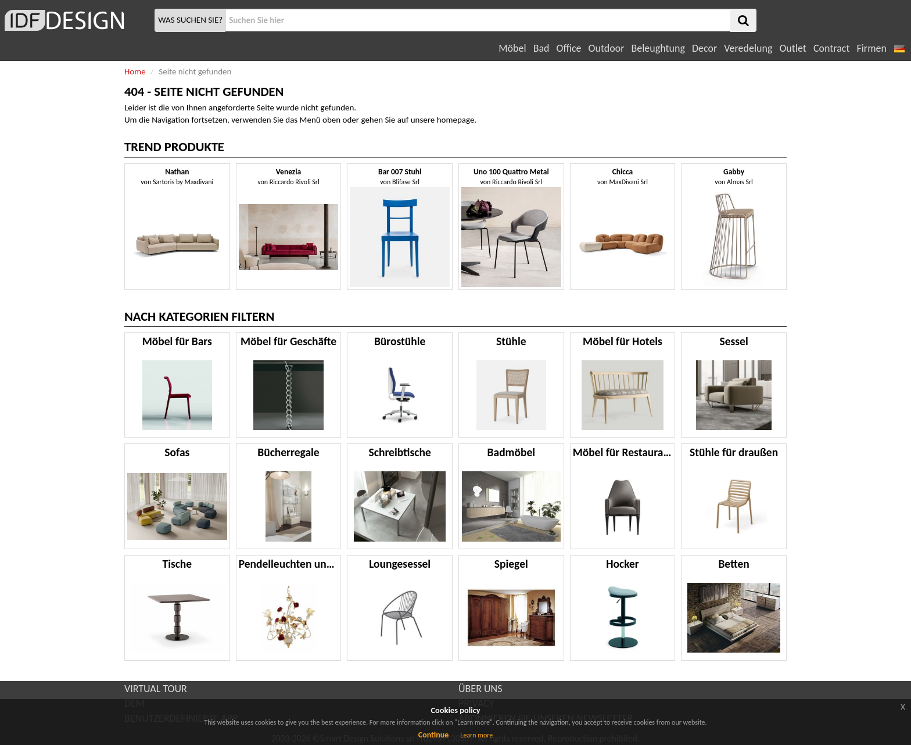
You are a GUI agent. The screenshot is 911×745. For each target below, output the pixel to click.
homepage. (457, 119)
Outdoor (607, 48)
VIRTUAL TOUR (155, 688)
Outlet (792, 48)
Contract (831, 48)
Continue (433, 735)
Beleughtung (657, 48)
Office (569, 48)
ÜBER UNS (480, 688)
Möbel (512, 48)
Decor (704, 48)
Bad (541, 48)
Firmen (871, 48)
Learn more (476, 735)
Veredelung (748, 48)
